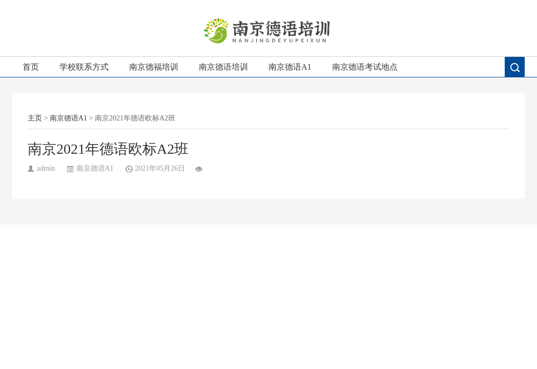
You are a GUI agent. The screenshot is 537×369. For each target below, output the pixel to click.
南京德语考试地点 (365, 67)
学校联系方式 (84, 67)
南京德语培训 (223, 67)
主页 (35, 118)
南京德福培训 (153, 67)
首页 (31, 67)
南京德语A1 (290, 67)
